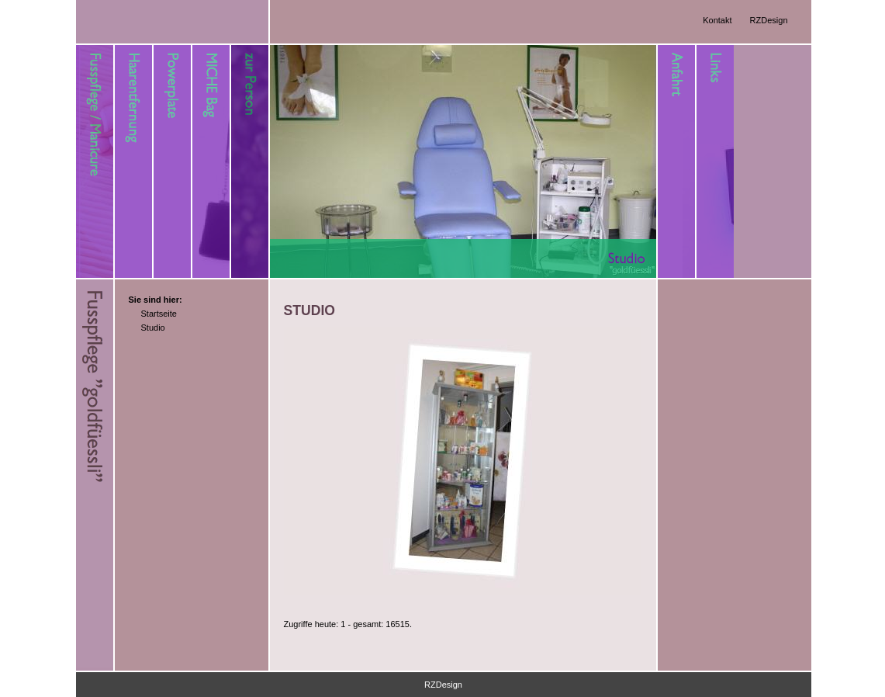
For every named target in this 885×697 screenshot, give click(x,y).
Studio (153, 327)
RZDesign (769, 20)
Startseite (159, 313)
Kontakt (717, 20)
